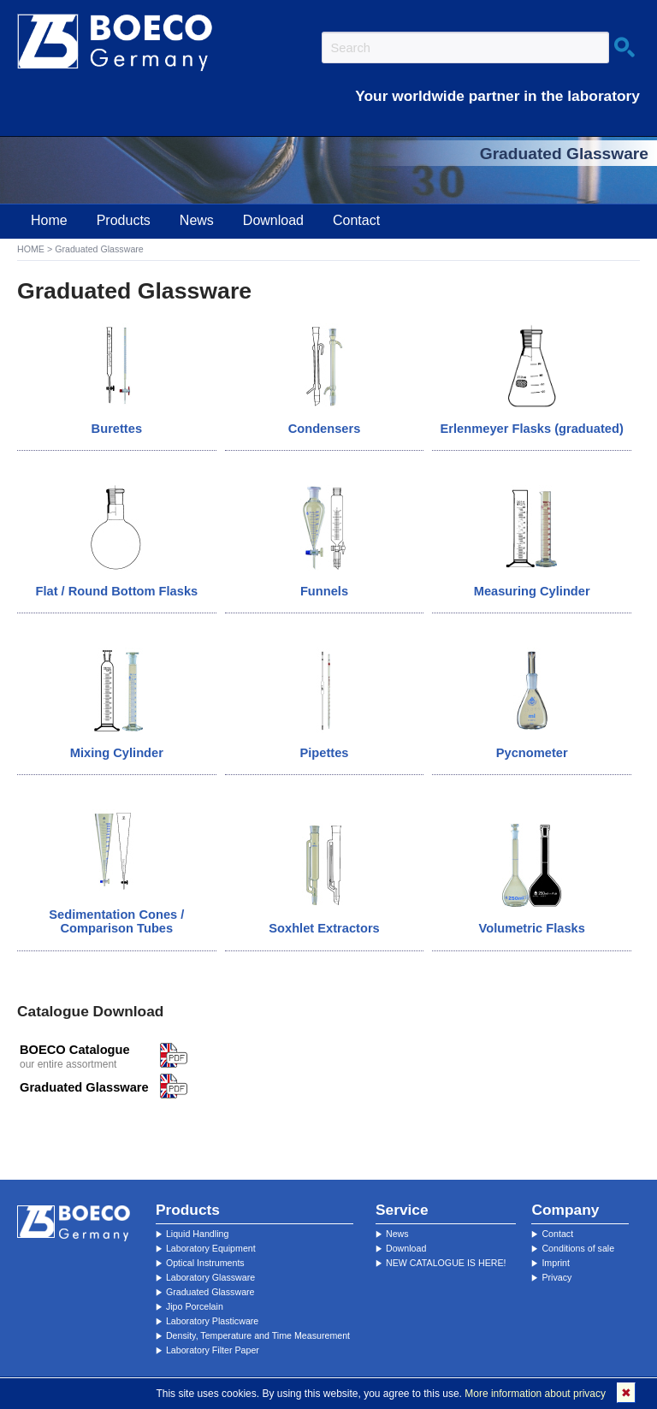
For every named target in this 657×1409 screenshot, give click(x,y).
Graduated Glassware (210, 1292)
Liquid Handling (197, 1233)
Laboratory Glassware (210, 1277)
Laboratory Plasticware (212, 1321)
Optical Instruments (205, 1263)
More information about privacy (535, 1394)
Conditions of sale (578, 1248)
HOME (30, 249)
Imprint (556, 1263)
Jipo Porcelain (194, 1306)
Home (49, 220)
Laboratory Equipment (211, 1248)
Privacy (556, 1277)
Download (273, 220)
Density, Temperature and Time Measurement (258, 1335)
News (197, 220)
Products (124, 220)
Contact (356, 220)
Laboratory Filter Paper (212, 1350)
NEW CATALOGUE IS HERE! (446, 1263)
